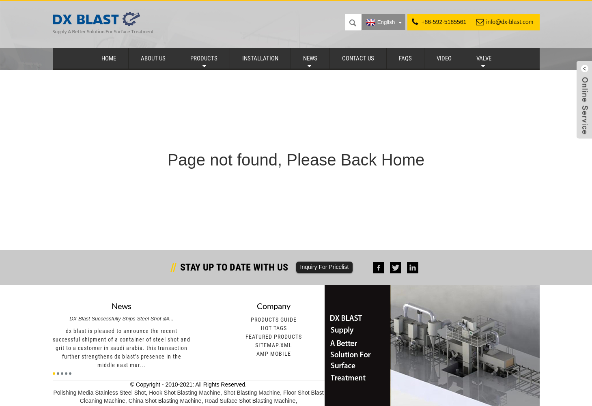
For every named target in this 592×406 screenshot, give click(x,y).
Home (108, 58)
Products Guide (274, 319)
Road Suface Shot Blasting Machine (250, 400)
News (310, 58)
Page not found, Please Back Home (296, 160)
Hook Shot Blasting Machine (184, 392)
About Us (153, 58)
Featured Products (273, 336)
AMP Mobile (273, 353)
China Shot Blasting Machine (165, 400)
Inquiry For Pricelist (324, 267)
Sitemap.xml (273, 345)
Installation (260, 58)
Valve (483, 58)
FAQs (405, 58)
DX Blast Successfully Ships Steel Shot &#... (121, 319)
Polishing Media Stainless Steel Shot (99, 392)
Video (444, 58)
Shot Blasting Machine (252, 392)
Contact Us (358, 58)
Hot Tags (274, 328)
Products (203, 58)
